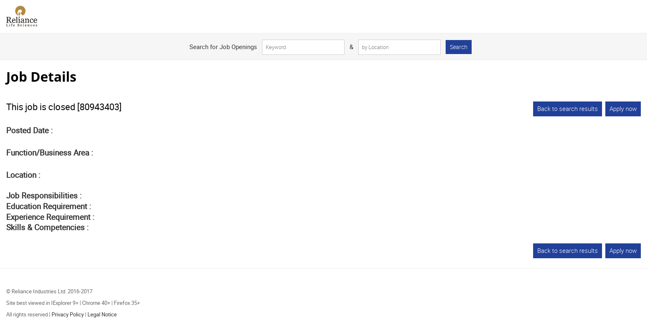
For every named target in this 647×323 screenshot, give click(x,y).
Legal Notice (102, 314)
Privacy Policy (68, 314)
